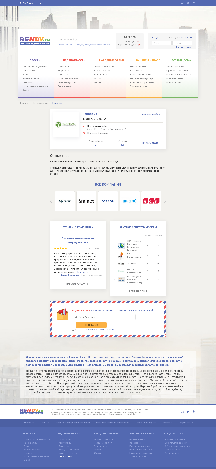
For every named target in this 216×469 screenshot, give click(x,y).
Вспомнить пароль (184, 47)
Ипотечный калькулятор (141, 78)
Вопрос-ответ (100, 74)
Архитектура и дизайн (176, 66)
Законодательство (138, 86)
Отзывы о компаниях (104, 66)
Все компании (64, 86)
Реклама (44, 416)
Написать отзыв (149, 142)
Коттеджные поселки (68, 78)
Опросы (98, 82)
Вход (155, 37)
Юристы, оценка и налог (141, 74)
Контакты (168, 416)
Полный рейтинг (138, 291)
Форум (97, 78)
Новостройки (64, 66)
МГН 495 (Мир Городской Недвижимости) (134, 279)
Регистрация (186, 37)
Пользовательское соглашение (112, 416)
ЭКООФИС (132, 263)
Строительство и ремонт (177, 70)
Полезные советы (174, 78)
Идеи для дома (173, 82)
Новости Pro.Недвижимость (36, 66)
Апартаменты (64, 70)
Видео (26, 90)
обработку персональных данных (103, 323)
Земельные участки (67, 82)
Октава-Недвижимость (91, 275)
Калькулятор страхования (142, 82)
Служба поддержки (146, 416)
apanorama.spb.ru (151, 113)
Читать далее (83, 271)
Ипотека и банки (138, 66)
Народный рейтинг (103, 70)
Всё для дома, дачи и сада (179, 74)
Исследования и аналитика (35, 86)
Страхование (136, 70)
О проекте (28, 416)
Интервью (27, 82)
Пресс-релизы (29, 70)
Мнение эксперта (31, 78)
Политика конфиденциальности (73, 416)
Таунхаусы (63, 74)
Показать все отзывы (77, 284)
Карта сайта (186, 416)
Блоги (25, 74)
